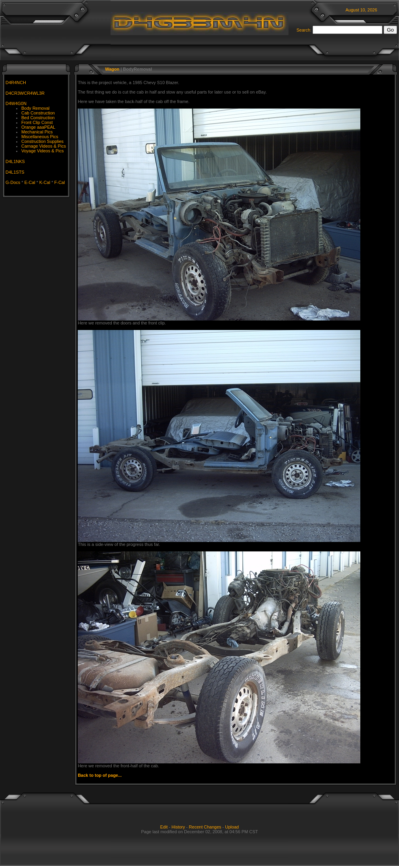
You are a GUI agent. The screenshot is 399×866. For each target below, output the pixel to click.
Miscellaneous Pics (39, 136)
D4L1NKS (15, 161)
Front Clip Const (36, 122)
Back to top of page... (100, 775)
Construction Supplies (42, 141)
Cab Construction (38, 113)
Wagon (112, 69)
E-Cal (30, 182)
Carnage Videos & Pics (43, 146)
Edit (164, 827)
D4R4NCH (16, 82)
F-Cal (59, 182)
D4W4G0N (16, 103)
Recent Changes (205, 827)
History (178, 827)
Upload (232, 827)
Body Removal (35, 108)
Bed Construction (37, 117)
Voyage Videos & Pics (42, 150)
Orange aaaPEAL (38, 127)
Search (303, 30)
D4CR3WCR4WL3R (25, 93)
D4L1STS (15, 172)
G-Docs (13, 182)
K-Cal (45, 182)
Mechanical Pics (36, 131)
